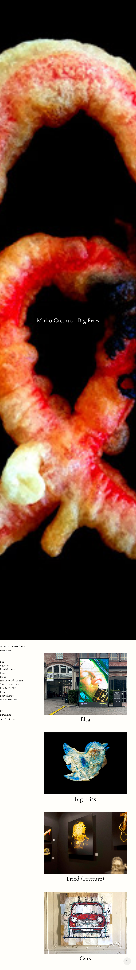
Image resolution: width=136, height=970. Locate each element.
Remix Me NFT (8, 688)
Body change (7, 695)
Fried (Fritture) (8, 669)
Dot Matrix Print (9, 699)
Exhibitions (6, 714)
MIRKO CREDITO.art (12, 646)
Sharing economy (9, 684)
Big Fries (4, 665)
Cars (2, 673)
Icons (3, 676)
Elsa (2, 661)
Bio (2, 710)
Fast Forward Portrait (11, 680)
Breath (3, 692)
